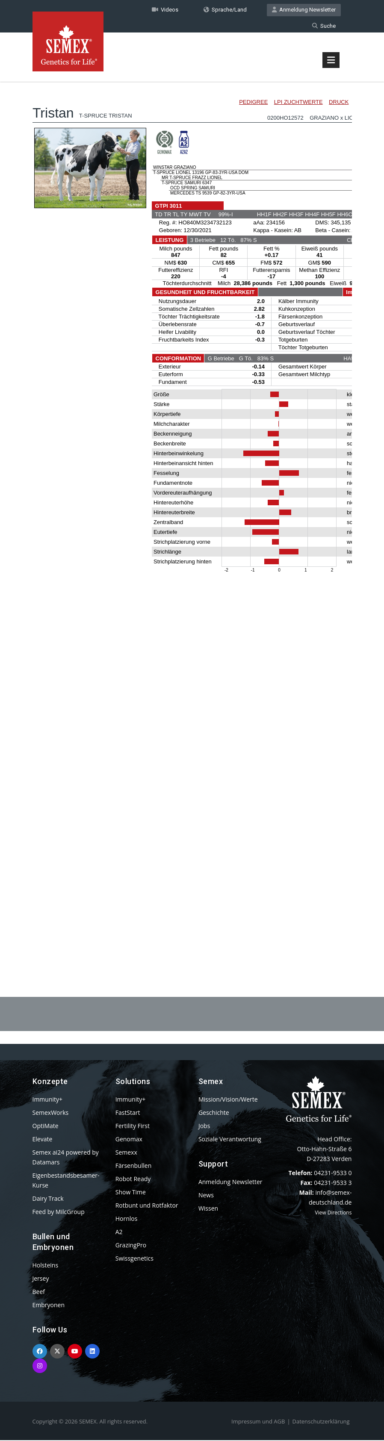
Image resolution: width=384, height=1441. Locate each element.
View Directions (333, 1213)
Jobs (204, 1127)
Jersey (40, 1279)
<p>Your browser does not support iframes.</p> (192, 516)
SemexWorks (50, 1113)
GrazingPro (131, 1246)
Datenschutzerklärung (321, 1422)
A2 (119, 1233)
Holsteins (45, 1266)
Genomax (128, 1140)
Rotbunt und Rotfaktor (146, 1206)
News (206, 1196)
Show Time (130, 1193)
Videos (165, 10)
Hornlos (126, 1219)
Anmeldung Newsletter (304, 10)
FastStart (127, 1113)
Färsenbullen (133, 1166)
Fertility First (132, 1127)
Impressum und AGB (258, 1422)
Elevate (42, 1140)
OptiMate (45, 1127)
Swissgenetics (134, 1259)
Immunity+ (47, 1100)
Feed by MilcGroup (58, 1212)
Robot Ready (133, 1180)
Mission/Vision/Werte (228, 1100)
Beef (38, 1292)
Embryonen (48, 1306)
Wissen (208, 1209)
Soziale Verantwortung (229, 1140)
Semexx (126, 1153)
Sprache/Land (225, 10)
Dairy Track (48, 1199)
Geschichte (213, 1113)
